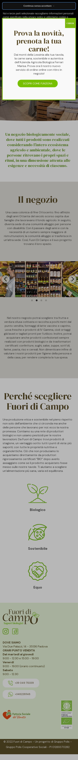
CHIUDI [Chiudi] (70, 23)
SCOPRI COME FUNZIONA (37, 83)
